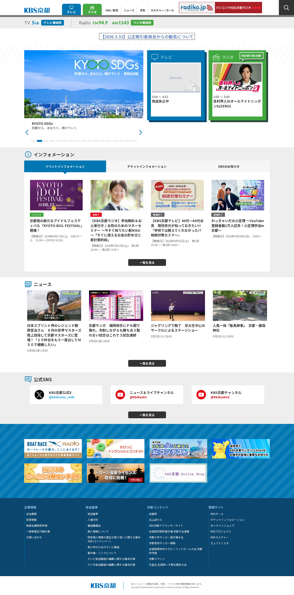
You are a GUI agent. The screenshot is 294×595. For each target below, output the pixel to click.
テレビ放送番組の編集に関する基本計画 (111, 559)
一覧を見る (147, 262)
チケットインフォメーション (227, 520)
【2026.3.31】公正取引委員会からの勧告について (147, 36)
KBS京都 (37, 10)
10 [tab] (89, 141)
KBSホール (216, 514)
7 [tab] (71, 141)
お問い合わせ (34, 537)
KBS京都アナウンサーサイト (166, 525)
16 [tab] (127, 141)
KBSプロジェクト (220, 531)
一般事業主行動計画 (38, 531)
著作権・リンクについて (102, 553)
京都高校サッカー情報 (162, 543)
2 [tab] (39, 141)
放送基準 (93, 514)
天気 (142, 10)
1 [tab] (33, 141)
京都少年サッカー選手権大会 (166, 537)
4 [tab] (52, 141)
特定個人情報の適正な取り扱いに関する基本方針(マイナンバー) (114, 539)
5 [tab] (58, 141)
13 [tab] (108, 141)
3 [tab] (45, 141)
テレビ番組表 (52, 22)
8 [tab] (77, 141)
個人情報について (98, 531)
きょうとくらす (219, 543)
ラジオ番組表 (142, 22)
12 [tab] (102, 141)
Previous (27, 132)
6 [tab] (64, 141)
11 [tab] (96, 141)
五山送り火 (155, 520)
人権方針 (93, 520)
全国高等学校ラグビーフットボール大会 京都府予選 (175, 551)
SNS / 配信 (111, 10)
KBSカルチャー (219, 537)
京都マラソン (157, 559)
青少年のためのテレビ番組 (103, 547)
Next (140, 132)
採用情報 (31, 520)
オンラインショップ (222, 525)
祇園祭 (153, 514)
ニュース (129, 10)
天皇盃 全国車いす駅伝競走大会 (168, 564)
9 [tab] (83, 141)
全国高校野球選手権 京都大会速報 (169, 531)
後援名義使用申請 (36, 525)
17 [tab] (134, 141)
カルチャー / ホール (162, 10)
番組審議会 (94, 525)
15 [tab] (121, 141)
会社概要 (31, 514)
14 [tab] (115, 141)
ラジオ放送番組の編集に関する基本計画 (111, 564)
